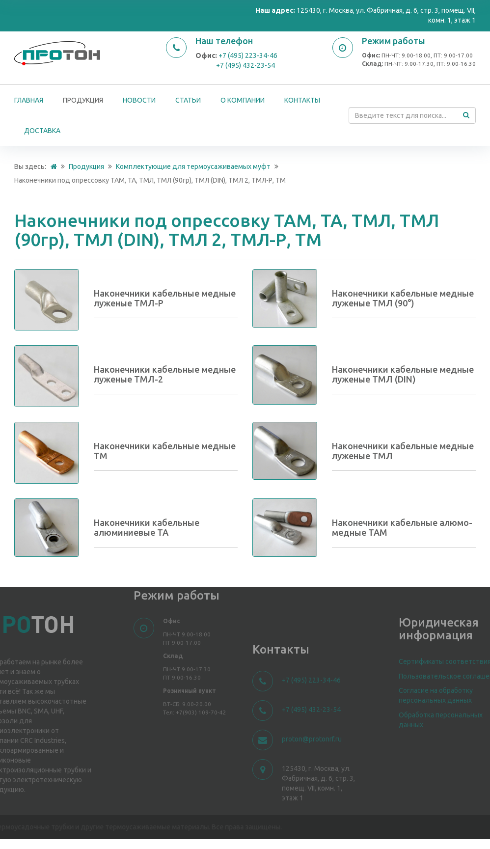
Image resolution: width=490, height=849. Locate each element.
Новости (139, 100)
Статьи (188, 100)
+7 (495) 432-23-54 (245, 65)
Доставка (42, 131)
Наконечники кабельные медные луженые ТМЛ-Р (165, 298)
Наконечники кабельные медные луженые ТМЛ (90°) (403, 298)
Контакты (302, 100)
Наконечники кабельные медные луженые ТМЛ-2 (165, 374)
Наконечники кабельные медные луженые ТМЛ (403, 451)
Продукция (83, 100)
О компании (242, 100)
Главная (28, 100)
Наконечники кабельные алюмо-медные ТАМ (402, 527)
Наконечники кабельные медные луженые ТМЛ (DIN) (403, 374)
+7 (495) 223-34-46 (247, 55)
